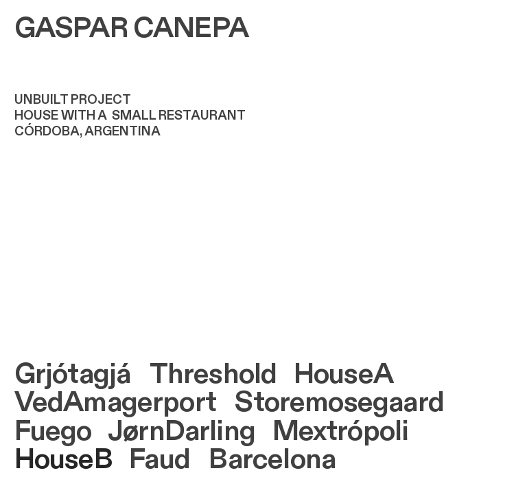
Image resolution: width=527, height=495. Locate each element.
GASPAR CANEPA (131, 28)
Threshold (213, 374)
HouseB (63, 459)
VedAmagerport (115, 402)
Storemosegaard (339, 402)
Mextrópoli (340, 431)
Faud (159, 459)
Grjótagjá (72, 374)
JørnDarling (181, 431)
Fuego (53, 431)
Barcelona (272, 459)
